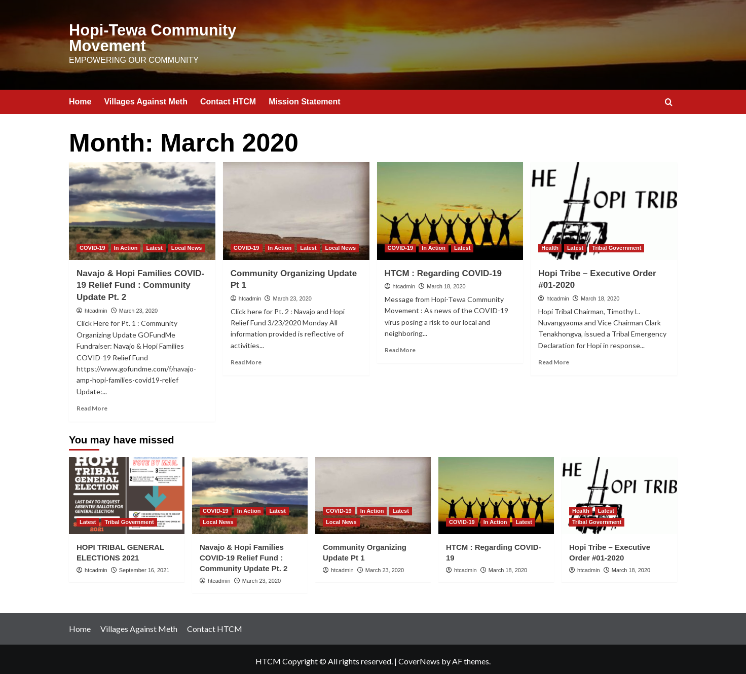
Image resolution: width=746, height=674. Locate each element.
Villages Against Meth (145, 98)
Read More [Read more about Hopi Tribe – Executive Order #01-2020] (553, 358)
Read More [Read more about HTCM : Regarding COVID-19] (400, 346)
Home (80, 98)
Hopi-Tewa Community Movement (142, 36)
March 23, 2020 (138, 307)
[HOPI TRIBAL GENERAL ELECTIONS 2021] (126, 491)
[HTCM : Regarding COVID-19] (450, 207)
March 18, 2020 (446, 283)
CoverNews (419, 657)
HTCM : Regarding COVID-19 (443, 269)
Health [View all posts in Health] (549, 244)
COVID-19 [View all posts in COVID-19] (92, 244)
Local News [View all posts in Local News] (186, 244)
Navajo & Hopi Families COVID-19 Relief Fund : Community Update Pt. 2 (140, 281)
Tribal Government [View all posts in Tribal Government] (616, 244)
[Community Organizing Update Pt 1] (296, 207)
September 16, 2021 (144, 566)
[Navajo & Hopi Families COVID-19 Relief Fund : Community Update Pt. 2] (142, 207)
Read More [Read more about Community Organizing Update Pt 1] (246, 358)
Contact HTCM (228, 98)
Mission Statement (304, 98)
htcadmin (96, 307)
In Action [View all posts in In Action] (126, 244)
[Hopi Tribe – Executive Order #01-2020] (604, 207)
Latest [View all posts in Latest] (154, 244)
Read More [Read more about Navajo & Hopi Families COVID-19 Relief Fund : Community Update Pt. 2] (92, 404)
